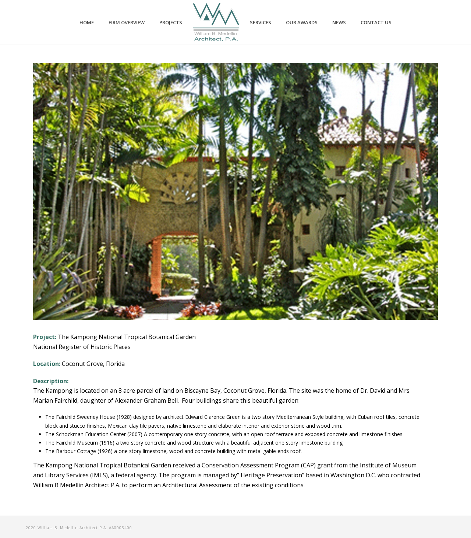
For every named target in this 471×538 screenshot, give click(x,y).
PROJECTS (170, 22)
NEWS (339, 22)
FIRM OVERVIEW (127, 22)
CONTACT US (376, 22)
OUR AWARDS (302, 22)
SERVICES (260, 22)
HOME (86, 22)
